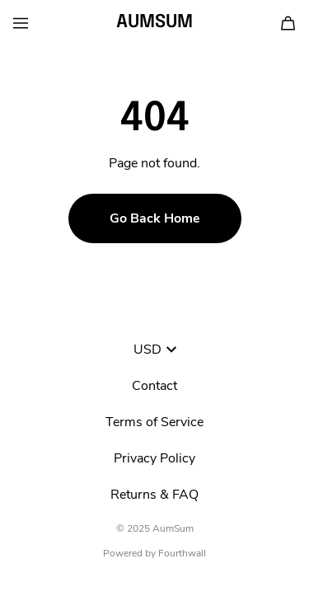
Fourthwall (182, 553)
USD (154, 349)
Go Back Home (155, 218)
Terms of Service (154, 422)
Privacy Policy (154, 458)
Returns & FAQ (154, 495)
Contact (154, 386)
